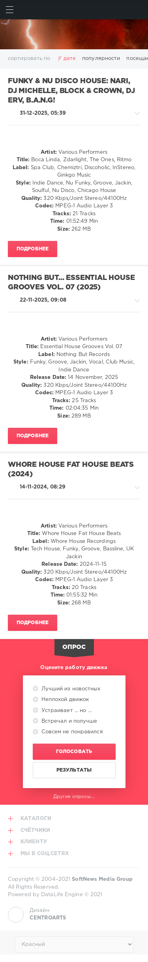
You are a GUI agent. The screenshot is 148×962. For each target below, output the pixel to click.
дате (70, 58)
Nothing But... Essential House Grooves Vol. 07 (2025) (71, 283)
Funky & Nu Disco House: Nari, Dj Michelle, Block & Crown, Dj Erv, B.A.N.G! (71, 91)
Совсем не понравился (71, 732)
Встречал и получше (68, 721)
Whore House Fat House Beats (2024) (71, 470)
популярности (101, 58)
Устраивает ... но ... (66, 710)
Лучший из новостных (70, 689)
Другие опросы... (74, 796)
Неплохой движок (64, 699)
